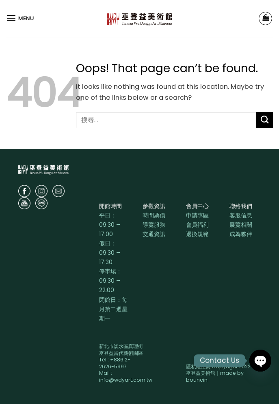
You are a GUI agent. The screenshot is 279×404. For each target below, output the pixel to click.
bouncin (197, 379)
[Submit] (264, 120)
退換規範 (197, 234)
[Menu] (20, 18)
